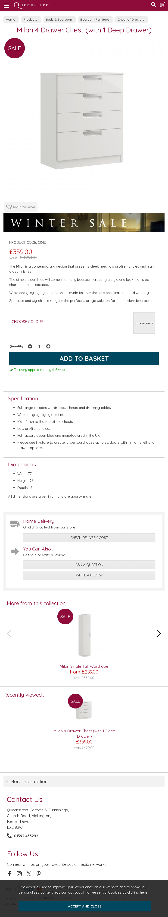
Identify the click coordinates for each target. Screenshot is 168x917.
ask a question (89, 565)
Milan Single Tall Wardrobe (84, 666)
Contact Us (24, 799)
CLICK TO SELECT (144, 323)
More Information (29, 781)
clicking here (137, 892)
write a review (89, 575)
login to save (20, 207)
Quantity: (16, 346)
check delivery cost (89, 537)
